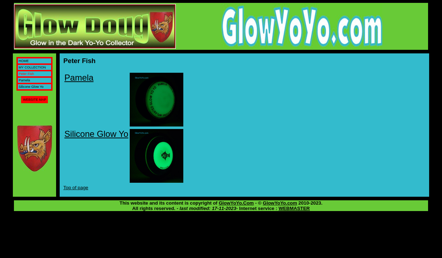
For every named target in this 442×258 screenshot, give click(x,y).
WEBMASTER (294, 208)
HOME (24, 61)
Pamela (24, 80)
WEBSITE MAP (34, 99)
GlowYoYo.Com (236, 203)
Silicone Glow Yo (31, 87)
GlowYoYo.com (280, 203)
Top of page (75, 187)
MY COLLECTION (32, 67)
